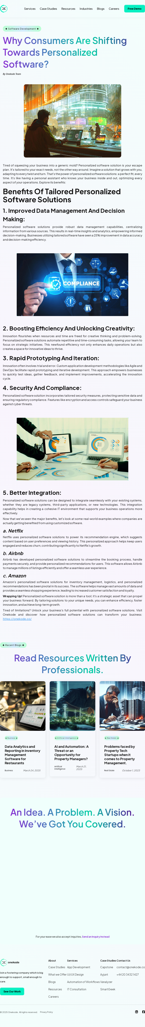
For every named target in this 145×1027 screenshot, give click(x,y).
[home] (4, 8)
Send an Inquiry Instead (95, 936)
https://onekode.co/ (17, 618)
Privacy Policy (46, 1012)
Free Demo (134, 8)
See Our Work (12, 991)
